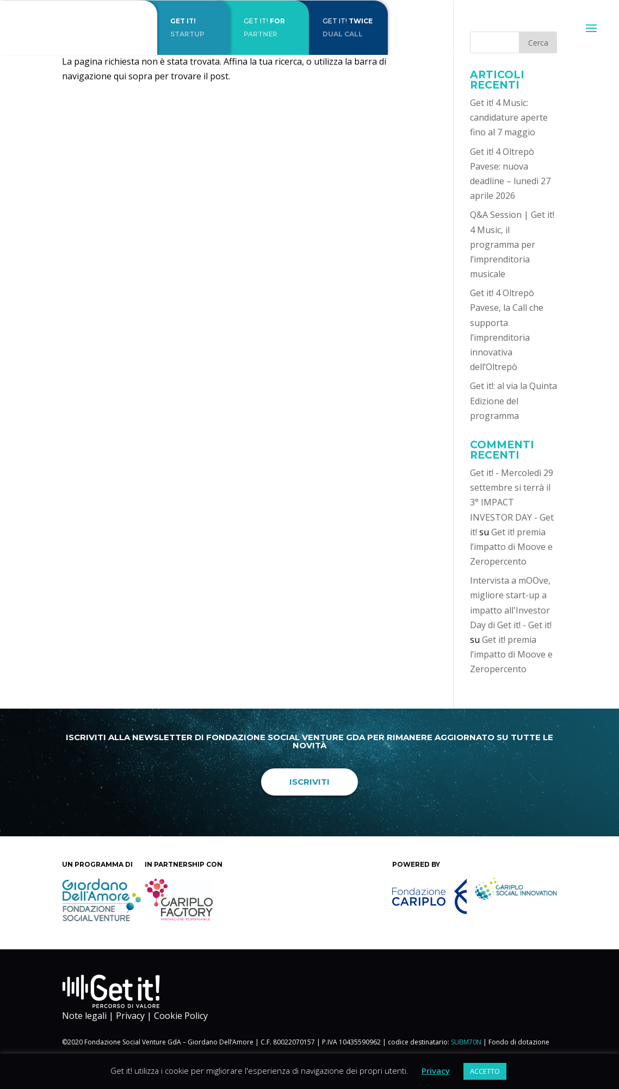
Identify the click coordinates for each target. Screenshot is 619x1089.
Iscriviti (309, 782)
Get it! (276, 27)
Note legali (84, 1016)
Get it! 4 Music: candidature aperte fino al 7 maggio (509, 117)
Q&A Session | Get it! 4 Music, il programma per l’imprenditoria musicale (512, 244)
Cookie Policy (181, 1016)
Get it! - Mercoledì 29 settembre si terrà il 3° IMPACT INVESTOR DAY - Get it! (512, 502)
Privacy (130, 1016)
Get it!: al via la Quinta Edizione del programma (513, 400)
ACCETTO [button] (485, 1071)
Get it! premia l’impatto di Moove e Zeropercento (511, 546)
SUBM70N (466, 1042)
